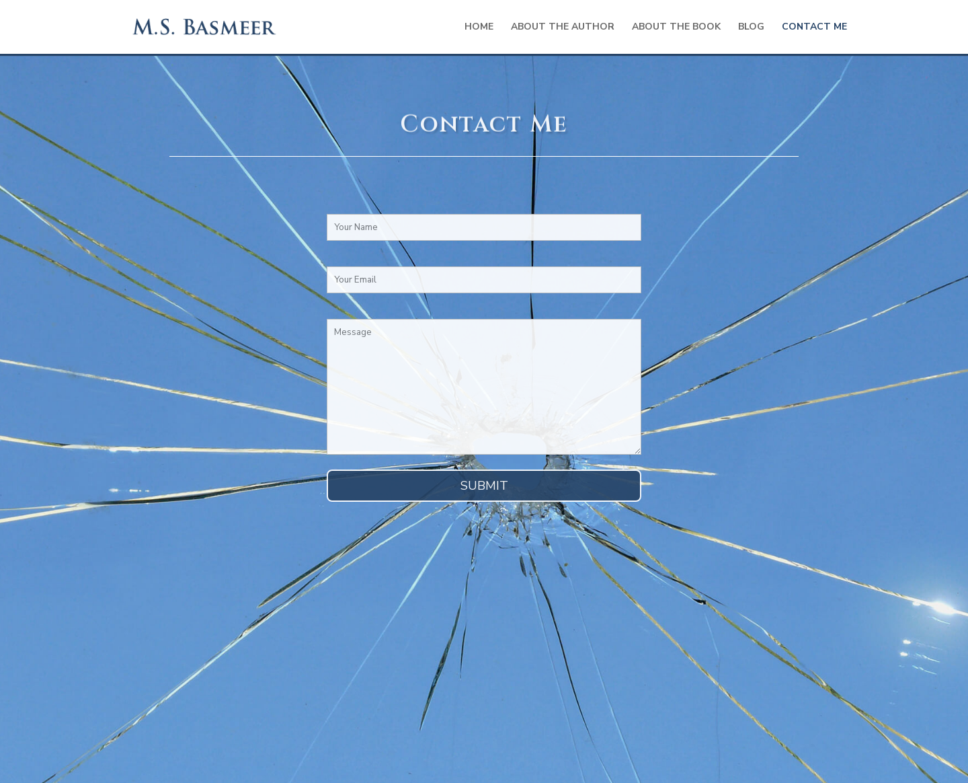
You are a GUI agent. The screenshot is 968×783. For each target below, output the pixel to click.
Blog (751, 27)
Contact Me (814, 27)
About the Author (562, 27)
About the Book (676, 27)
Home (479, 27)
